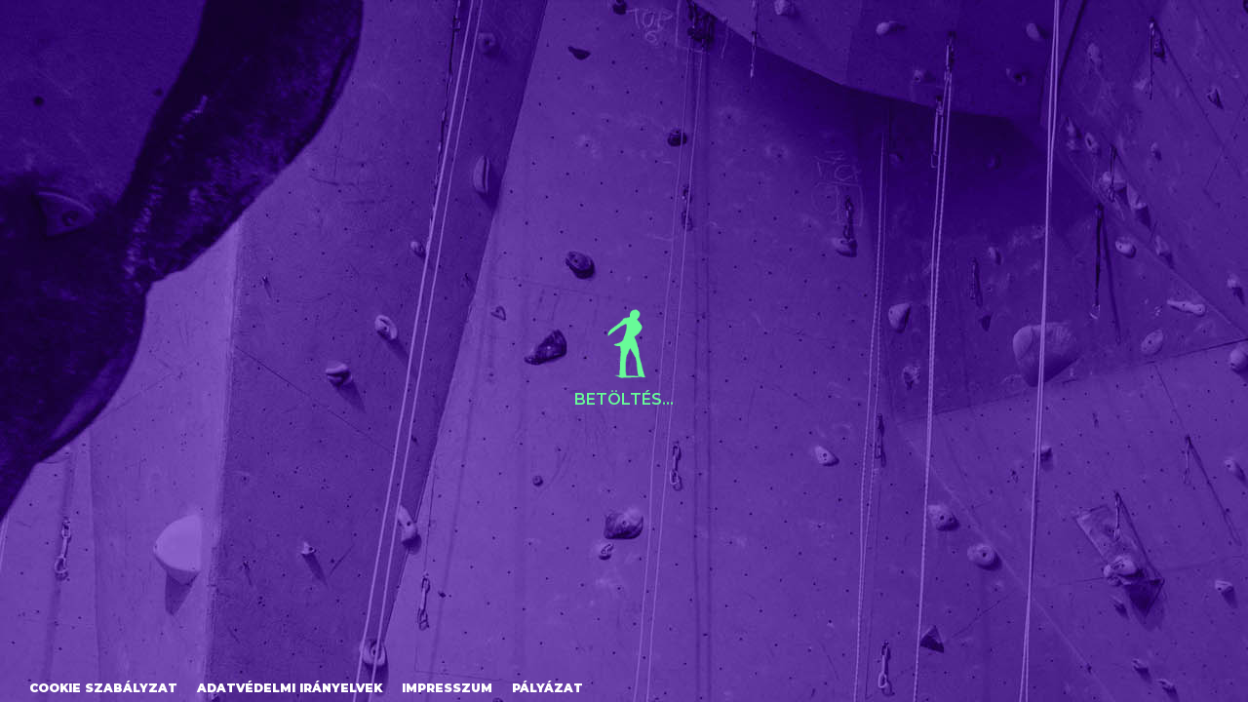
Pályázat (547, 688)
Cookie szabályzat (103, 688)
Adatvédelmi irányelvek (289, 688)
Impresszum (447, 688)
